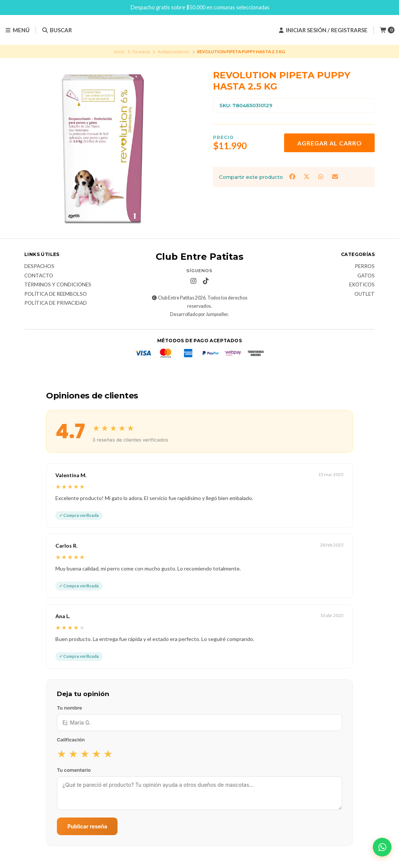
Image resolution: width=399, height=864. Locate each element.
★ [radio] (61, 753)
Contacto (38, 276)
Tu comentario (74, 770)
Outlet (364, 294)
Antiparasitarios (173, 51)
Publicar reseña (87, 826)
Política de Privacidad (55, 303)
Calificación (71, 740)
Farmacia (141, 51)
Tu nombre (69, 708)
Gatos (366, 276)
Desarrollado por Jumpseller (199, 314)
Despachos (39, 266)
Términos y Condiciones (57, 285)
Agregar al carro (329, 143)
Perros (365, 266)
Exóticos (362, 285)
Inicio (119, 51)
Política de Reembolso (55, 294)
